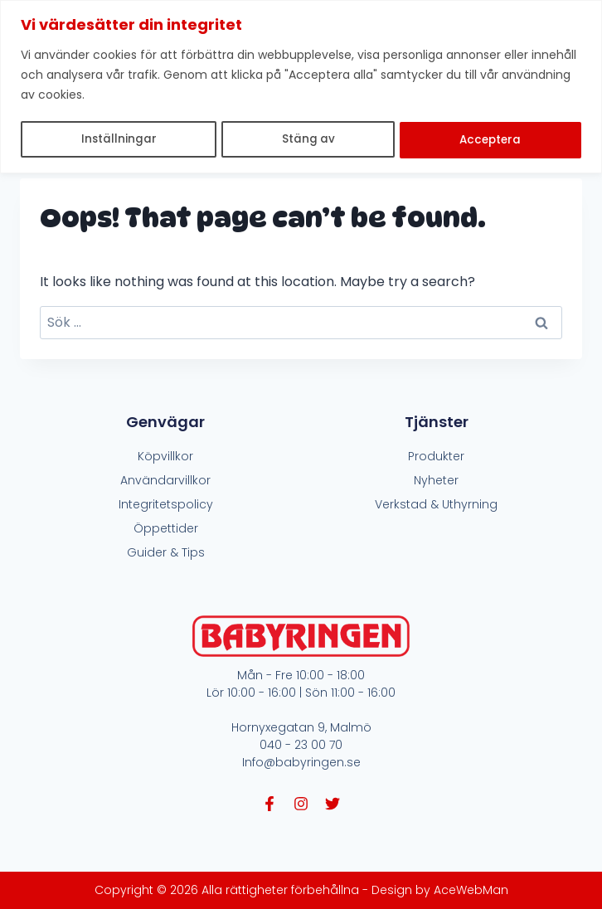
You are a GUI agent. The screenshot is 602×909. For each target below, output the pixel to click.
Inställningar (118, 139)
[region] (301, 86)
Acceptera (490, 139)
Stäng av (307, 139)
